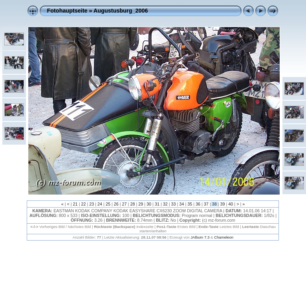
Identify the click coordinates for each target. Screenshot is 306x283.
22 (83, 204)
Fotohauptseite (67, 10)
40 (230, 204)
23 (91, 204)
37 (206, 204)
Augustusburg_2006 (120, 10)
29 (140, 204)
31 (157, 204)
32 (165, 204)
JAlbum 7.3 (200, 237)
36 (198, 204)
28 (132, 204)
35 (189, 204)
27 (124, 204)
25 (108, 204)
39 (222, 204)
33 (173, 204)
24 (99, 204)
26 (116, 204)
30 (148, 204)
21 (75, 204)
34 (181, 204)
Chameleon (223, 237)
